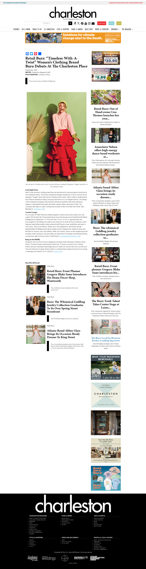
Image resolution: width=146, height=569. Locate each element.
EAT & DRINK (26, 29)
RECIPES (64, 524)
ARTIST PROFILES (98, 520)
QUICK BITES (65, 521)
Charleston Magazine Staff (41, 72)
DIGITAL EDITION (33, 524)
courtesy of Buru (44, 75)
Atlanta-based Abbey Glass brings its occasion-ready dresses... (106, 192)
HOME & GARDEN (77, 29)
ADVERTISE (32, 527)
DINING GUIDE (65, 518)
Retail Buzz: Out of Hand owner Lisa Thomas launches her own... (106, 114)
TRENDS (31, 540)
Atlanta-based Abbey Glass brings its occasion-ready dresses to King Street (63, 333)
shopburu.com (39, 209)
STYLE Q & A (32, 541)
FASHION (31, 543)
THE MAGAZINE (127, 29)
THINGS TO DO (37, 29)
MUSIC (95, 521)
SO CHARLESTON (49, 29)
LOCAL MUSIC (65, 543)
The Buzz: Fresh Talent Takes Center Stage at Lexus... (106, 304)
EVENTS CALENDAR (99, 518)
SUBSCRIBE (101, 23)
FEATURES (16, 29)
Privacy (71, 563)
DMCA (75, 563)
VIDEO (63, 540)
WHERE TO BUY (33, 529)
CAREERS (31, 534)
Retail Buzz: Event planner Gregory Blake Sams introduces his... (106, 269)
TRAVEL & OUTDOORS (102, 29)
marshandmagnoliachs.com (70, 236)
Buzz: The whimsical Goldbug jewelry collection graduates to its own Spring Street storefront (66, 307)
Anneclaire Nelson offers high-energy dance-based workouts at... (106, 152)
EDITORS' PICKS (98, 524)
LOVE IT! (31, 546)
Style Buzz (50, 266)
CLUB (119, 23)
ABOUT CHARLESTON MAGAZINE (37, 518)
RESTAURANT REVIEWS (67, 520)
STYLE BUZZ (32, 544)
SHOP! (111, 23)
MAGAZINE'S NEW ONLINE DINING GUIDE (126, 3)
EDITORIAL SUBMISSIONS (35, 532)
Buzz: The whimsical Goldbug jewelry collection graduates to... (106, 233)
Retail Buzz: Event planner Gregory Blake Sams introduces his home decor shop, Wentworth (66, 276)
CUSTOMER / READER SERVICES (37, 520)
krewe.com (58, 251)
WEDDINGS (115, 29)
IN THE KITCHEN (66, 523)
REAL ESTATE (89, 29)
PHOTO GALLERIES (66, 541)
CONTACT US (32, 526)
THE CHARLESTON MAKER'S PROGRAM (14, 3)
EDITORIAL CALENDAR (35, 531)
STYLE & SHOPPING (63, 29)
